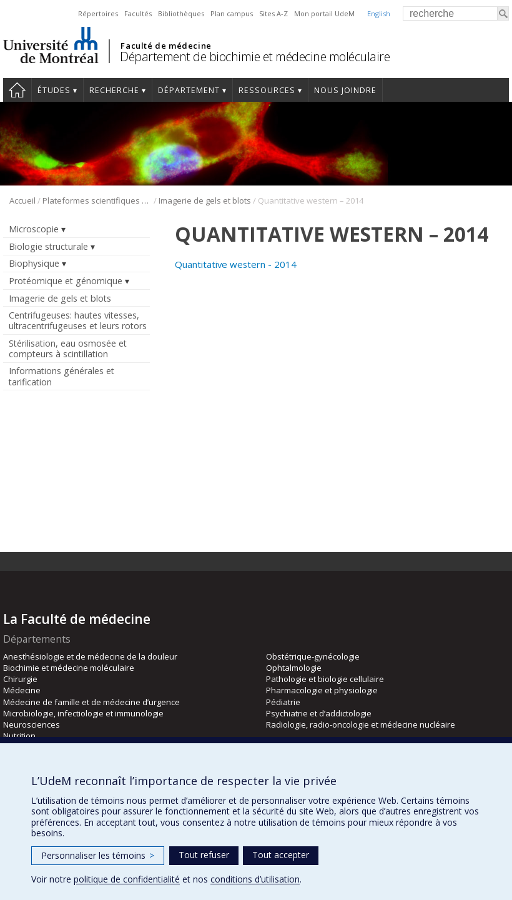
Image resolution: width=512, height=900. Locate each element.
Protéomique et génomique (65, 281)
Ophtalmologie (294, 667)
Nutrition (19, 735)
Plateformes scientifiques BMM (97, 200)
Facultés (138, 13)
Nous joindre (345, 90)
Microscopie (34, 229)
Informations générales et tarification (61, 376)
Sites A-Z (273, 13)
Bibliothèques (181, 13)
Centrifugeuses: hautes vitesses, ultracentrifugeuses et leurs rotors (78, 320)
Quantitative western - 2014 (236, 264)
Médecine (22, 690)
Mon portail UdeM (324, 13)
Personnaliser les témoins (97, 855)
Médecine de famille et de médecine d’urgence (91, 702)
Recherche (114, 90)
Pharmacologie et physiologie (322, 690)
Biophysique (34, 263)
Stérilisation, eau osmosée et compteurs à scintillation (68, 348)
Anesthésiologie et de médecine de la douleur (90, 656)
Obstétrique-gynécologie (313, 656)
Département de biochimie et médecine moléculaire (255, 56)
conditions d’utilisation (255, 879)
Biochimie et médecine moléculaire (68, 667)
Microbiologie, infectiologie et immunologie (83, 713)
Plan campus (231, 13)
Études (54, 90)
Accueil (17, 90)
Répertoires (98, 13)
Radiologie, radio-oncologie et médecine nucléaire (360, 724)
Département (189, 90)
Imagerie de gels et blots (205, 200)
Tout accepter (280, 855)
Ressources (267, 90)
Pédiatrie (283, 702)
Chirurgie (20, 679)
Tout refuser (204, 855)
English (378, 13)
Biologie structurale (48, 246)
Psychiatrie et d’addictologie (319, 713)
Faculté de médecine (166, 45)
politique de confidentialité (127, 879)
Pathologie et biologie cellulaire (325, 679)
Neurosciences (31, 724)
